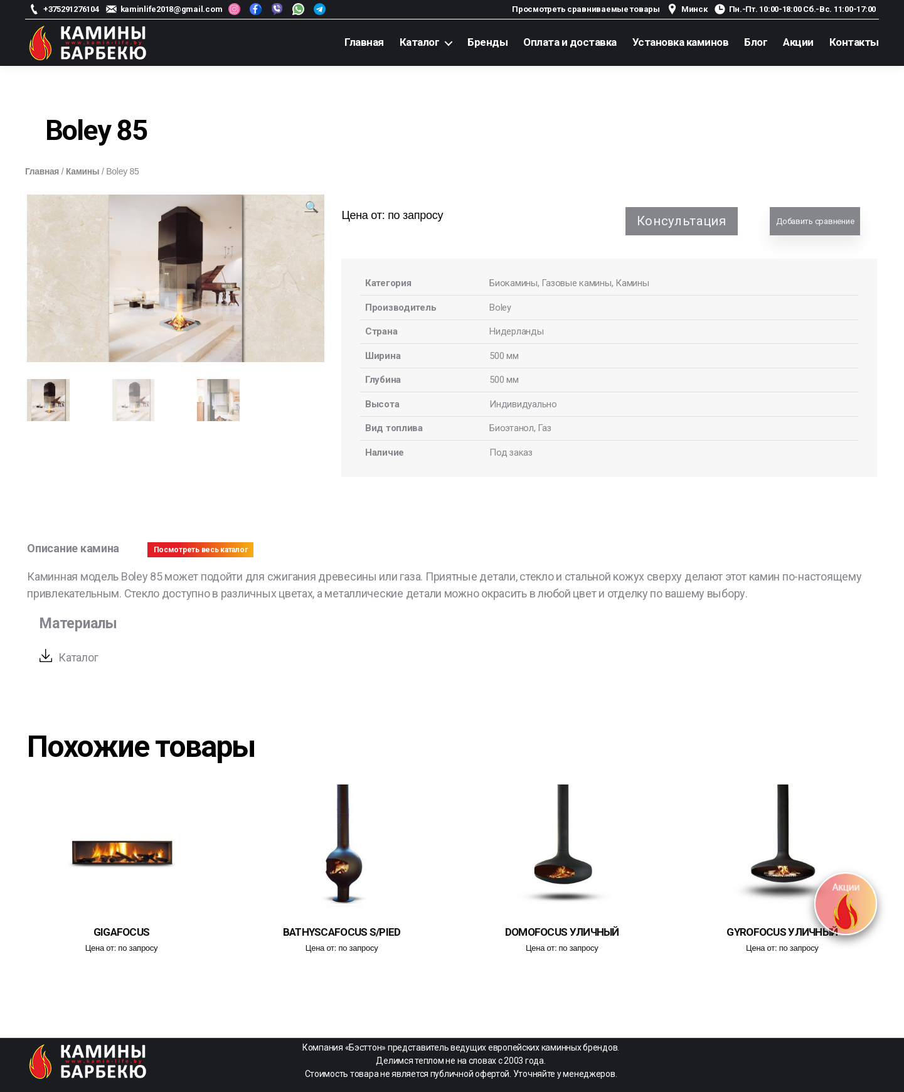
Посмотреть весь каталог (201, 549)
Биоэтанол (511, 428)
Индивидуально (523, 404)
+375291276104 (71, 9)
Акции (798, 42)
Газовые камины (576, 283)
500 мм (503, 355)
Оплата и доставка (570, 42)
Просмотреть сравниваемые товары (586, 9)
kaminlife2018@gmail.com (171, 9)
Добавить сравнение (815, 221)
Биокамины (513, 283)
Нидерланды (516, 331)
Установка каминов (680, 42)
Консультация (681, 220)
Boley (500, 307)
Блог (755, 42)
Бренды (487, 42)
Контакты (854, 42)
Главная (364, 42)
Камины (83, 171)
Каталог (420, 42)
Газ (544, 428)
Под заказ (511, 452)
